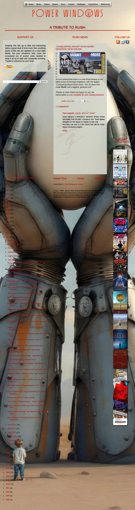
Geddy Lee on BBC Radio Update (20, 397)
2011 (8, 449)
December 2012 (14, 240)
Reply (64, 131)
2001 (8, 488)
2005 (8, 472)
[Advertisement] (24, 129)
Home (80, 178)
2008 (8, 461)
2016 (8, 221)
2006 (8, 469)
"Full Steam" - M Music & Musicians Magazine (25, 293)
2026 (8, 183)
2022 (8, 198)
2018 (8, 214)
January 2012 (13, 444)
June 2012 (12, 425)
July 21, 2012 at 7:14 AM (85, 113)
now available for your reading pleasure (86, 95)
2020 (8, 206)
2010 (8, 453)
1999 (8, 496)
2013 (8, 233)
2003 (8, 480)
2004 (8, 476)
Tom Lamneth (68, 113)
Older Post (101, 178)
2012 (8, 237)
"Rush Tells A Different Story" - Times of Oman (25, 401)
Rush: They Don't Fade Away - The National (24, 356)
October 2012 (13, 248)
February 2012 (14, 440)
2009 (8, 457)
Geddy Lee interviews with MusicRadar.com (24, 346)
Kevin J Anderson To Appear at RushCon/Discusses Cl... (19, 298)
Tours (63, 4)
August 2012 (13, 256)
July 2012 (12, 260)
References (105, 4)
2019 (8, 210)
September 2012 (15, 252)
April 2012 (12, 432)
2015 (8, 225)
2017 (8, 218)
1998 (8, 500)
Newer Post (60, 178)
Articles (71, 4)
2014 (8, 229)
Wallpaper (81, 4)
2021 (8, 202)
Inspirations (93, 4)
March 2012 (13, 436)
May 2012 (12, 428)
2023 (8, 194)
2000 (8, 492)
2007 (8, 465)
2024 (8, 190)
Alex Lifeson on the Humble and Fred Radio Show (27, 369)
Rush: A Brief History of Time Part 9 (21, 360)
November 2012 (14, 244)
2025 (8, 186)
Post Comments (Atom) (74, 184)
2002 (8, 484)
